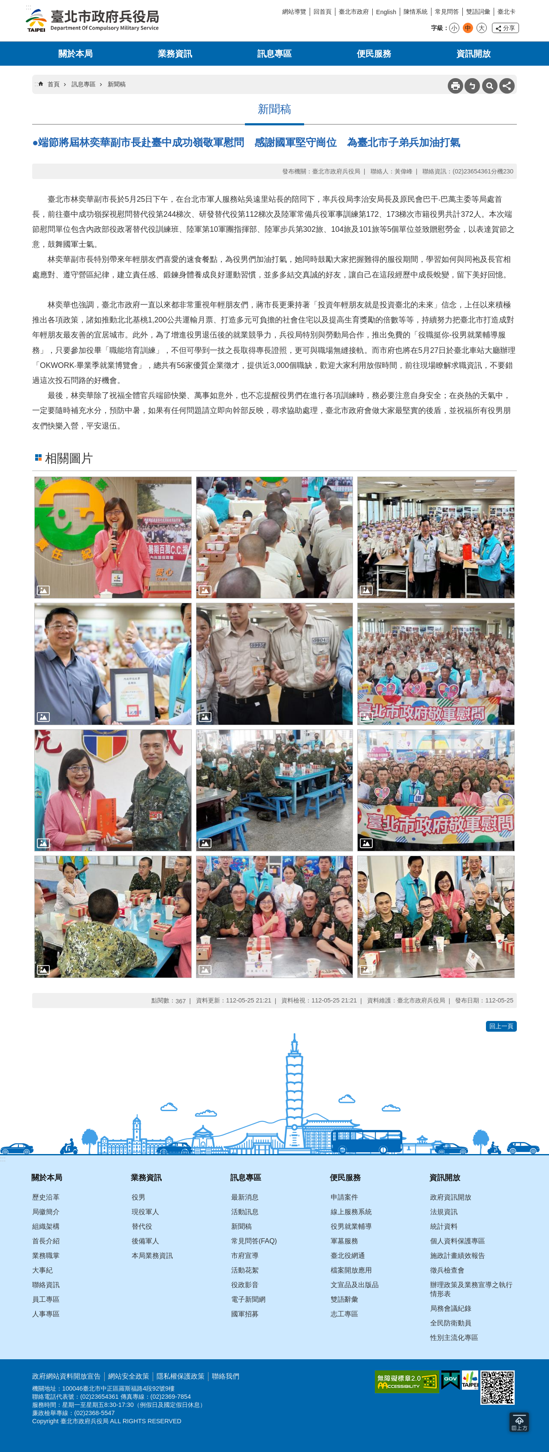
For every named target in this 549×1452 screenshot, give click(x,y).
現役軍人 (145, 1211)
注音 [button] (472, 86)
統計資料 (444, 1226)
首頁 (54, 84)
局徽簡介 (46, 1211)
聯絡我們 (225, 1376)
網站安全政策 (128, 1376)
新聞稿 (117, 84)
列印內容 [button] (455, 86)
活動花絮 (245, 1270)
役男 (138, 1197)
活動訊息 (245, 1211)
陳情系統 (416, 11)
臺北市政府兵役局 (92, 20)
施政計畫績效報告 (457, 1255)
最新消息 (245, 1197)
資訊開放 (473, 53)
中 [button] (468, 27)
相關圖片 (69, 458)
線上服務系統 (351, 1211)
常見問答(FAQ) (254, 1241)
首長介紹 (46, 1241)
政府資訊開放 (450, 1197)
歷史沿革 (46, 1197)
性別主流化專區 (454, 1337)
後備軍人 (145, 1241)
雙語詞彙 (478, 11)
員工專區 (46, 1299)
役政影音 (245, 1284)
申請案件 (344, 1197)
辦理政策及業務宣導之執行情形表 (471, 1289)
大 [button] (482, 27)
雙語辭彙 (344, 1299)
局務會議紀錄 (450, 1308)
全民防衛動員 (450, 1323)
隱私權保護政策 (181, 1376)
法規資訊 (444, 1211)
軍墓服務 (344, 1241)
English (386, 12)
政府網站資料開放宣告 (66, 1376)
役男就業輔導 (351, 1226)
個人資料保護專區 (457, 1241)
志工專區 (344, 1314)
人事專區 (46, 1314)
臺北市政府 (354, 11)
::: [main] (37, 84)
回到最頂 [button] (519, 1422)
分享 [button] (509, 27)
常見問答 (447, 11)
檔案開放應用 (351, 1270)
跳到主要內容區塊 (4, 4)
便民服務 (374, 53)
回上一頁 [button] (501, 1026)
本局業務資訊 (152, 1255)
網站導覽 (294, 11)
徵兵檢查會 (447, 1270)
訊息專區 (274, 53)
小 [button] (454, 27)
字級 (437, 27)
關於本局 (75, 53)
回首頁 (323, 11)
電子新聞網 (248, 1299)
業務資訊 (175, 53)
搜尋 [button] (490, 86)
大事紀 (42, 1270)
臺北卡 (507, 11)
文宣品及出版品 (355, 1284)
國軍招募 (245, 1314)
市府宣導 (245, 1255)
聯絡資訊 (46, 1284)
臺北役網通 (348, 1255)
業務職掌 (46, 1255)
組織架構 (46, 1226)
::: (3, 1159)
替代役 (142, 1226)
